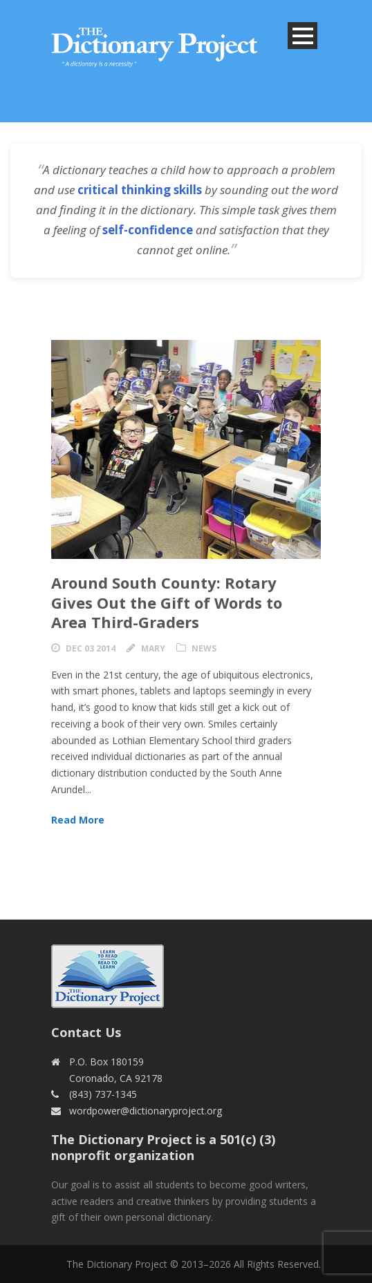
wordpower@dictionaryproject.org (145, 1110)
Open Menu (302, 35)
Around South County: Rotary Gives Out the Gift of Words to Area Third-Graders (166, 602)
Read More (77, 819)
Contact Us (86, 1032)
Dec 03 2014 (90, 648)
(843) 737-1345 (103, 1094)
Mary (153, 648)
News (204, 648)
